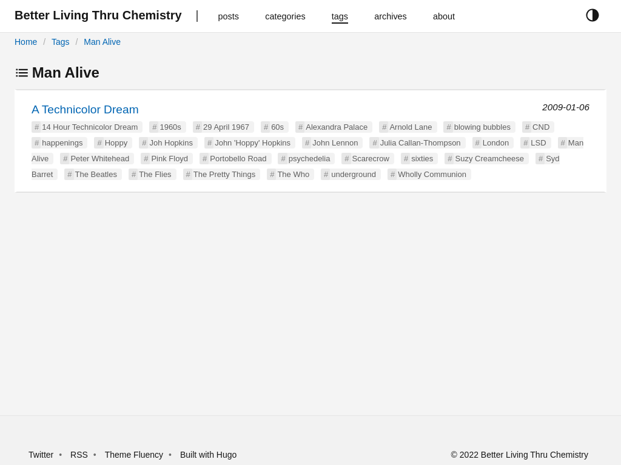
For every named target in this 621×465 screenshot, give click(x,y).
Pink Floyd (169, 158)
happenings (62, 142)
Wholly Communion (432, 174)
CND (540, 127)
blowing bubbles (482, 127)
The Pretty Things (224, 174)
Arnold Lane (410, 127)
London (496, 142)
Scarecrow (370, 158)
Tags (61, 42)
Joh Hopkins (171, 142)
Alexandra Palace (337, 127)
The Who (293, 174)
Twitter (41, 455)
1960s (170, 127)
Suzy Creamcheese (489, 158)
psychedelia (310, 158)
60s (277, 127)
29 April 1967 (226, 127)
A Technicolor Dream (85, 109)
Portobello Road (238, 158)
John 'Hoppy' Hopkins (252, 142)
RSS (79, 455)
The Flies (155, 174)
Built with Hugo (208, 455)
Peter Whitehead (99, 158)
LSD (538, 142)
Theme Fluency (135, 455)
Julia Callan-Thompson (420, 142)
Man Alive (102, 42)
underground (353, 174)
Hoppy (116, 142)
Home (26, 42)
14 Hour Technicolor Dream (90, 127)
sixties (422, 158)
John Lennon (335, 142)
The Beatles (96, 174)
